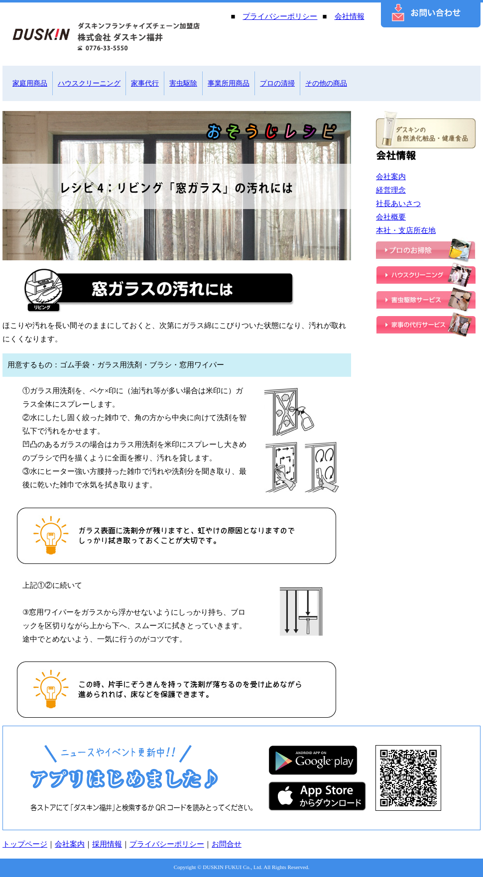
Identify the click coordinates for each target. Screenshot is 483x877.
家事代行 (145, 83)
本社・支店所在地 (406, 230)
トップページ (24, 844)
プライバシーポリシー (279, 16)
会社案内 (391, 177)
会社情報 (349, 16)
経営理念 (391, 190)
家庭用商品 (29, 83)
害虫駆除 (183, 83)
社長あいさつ (398, 204)
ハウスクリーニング (89, 83)
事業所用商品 (228, 83)
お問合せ (227, 844)
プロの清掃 (277, 83)
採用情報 (107, 844)
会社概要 (391, 217)
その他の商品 (326, 83)
